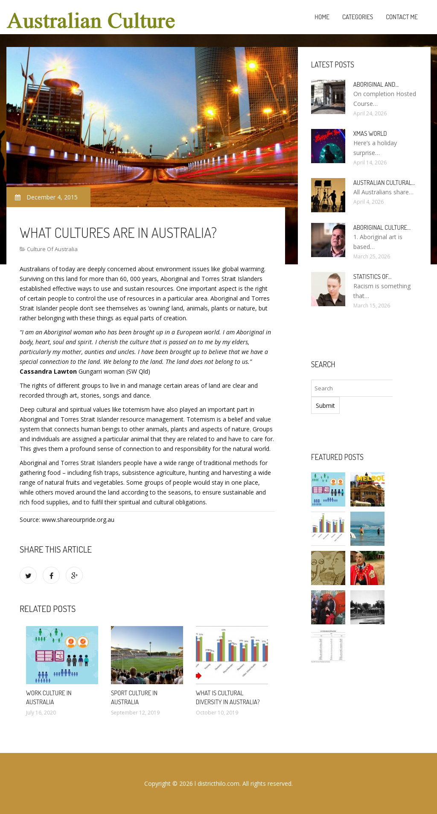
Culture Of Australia (52, 249)
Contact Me (402, 17)
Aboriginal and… (376, 84)
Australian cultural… (384, 183)
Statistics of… (372, 276)
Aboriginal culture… (382, 227)
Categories (357, 17)
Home (322, 17)
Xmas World (370, 133)
